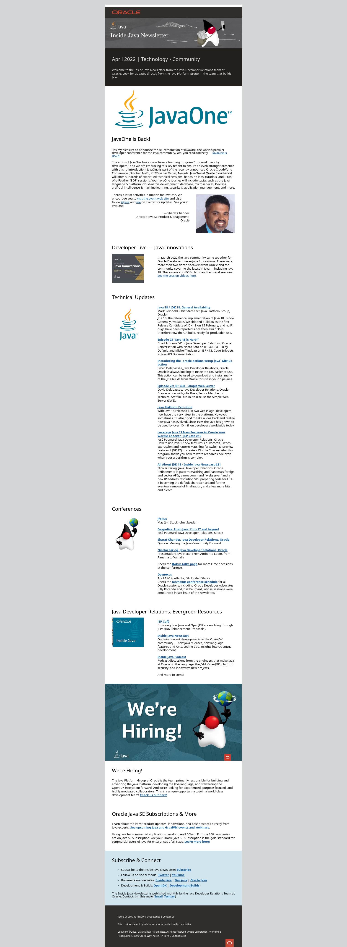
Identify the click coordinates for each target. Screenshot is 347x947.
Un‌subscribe (153, 916)
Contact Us (168, 916)
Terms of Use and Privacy (131, 916)
